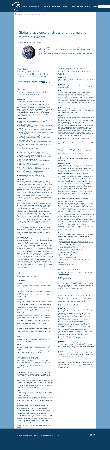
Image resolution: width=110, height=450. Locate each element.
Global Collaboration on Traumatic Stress (31, 435)
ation (66, 153)
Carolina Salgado (21, 285)
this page (46, 82)
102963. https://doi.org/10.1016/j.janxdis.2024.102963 (71, 287)
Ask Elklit (60, 79)
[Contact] (15, 13)
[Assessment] (22, 13)
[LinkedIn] (94, 435)
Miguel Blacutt (30, 366)
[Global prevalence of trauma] (36, 13)
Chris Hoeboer (62, 158)
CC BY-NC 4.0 (56, 435)
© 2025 (16, 435)
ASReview (43, 351)
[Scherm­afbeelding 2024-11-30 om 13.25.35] (91, 435)
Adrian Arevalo (21, 282)
